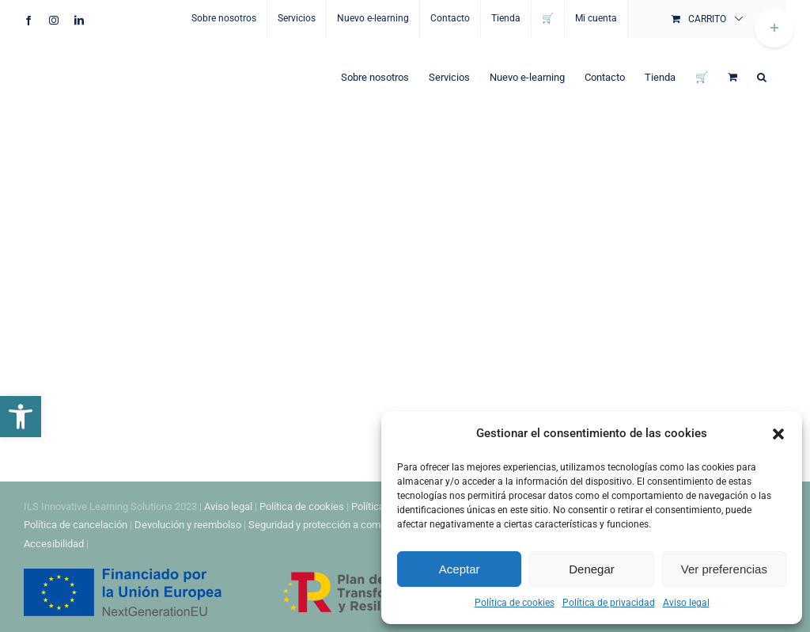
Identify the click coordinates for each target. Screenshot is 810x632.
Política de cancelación (75, 525)
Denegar (592, 569)
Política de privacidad (608, 602)
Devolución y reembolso (187, 525)
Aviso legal (686, 602)
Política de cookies (515, 602)
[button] (20, 416)
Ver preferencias (724, 569)
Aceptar (459, 569)
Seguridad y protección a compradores (334, 525)
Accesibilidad (54, 544)
